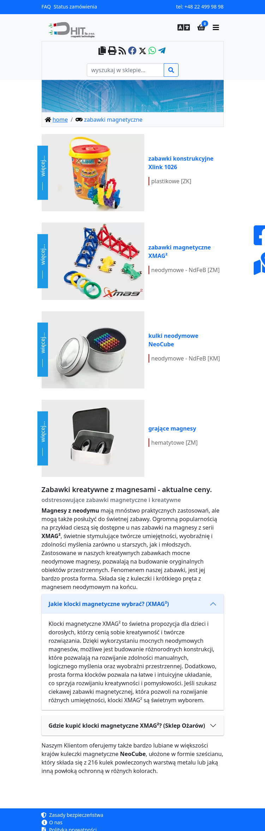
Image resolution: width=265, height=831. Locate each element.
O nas (52, 822)
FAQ (46, 6)
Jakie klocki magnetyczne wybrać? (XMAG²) (109, 604)
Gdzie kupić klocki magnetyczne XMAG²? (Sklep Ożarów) (127, 725)
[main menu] (216, 27)
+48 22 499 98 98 (204, 6)
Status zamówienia (75, 6)
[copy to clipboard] (102, 51)
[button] (181, 27)
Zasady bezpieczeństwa (72, 815)
